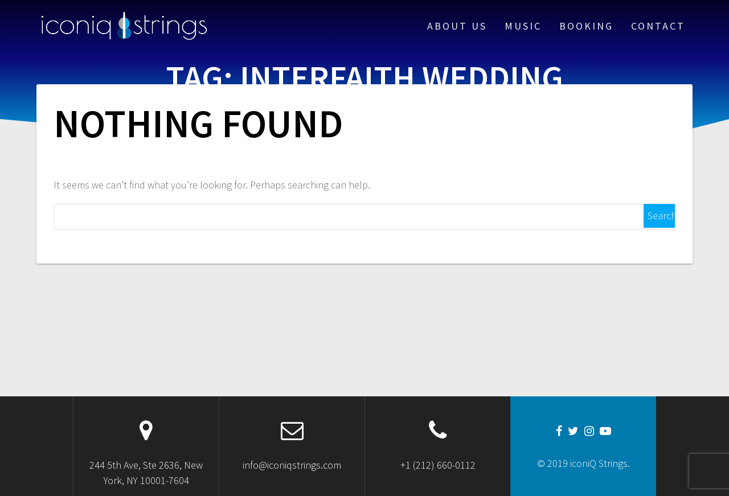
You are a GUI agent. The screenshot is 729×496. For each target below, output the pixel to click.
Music (523, 25)
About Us (457, 25)
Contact (658, 25)
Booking (586, 25)
